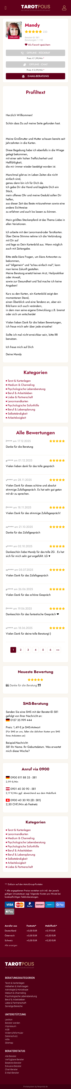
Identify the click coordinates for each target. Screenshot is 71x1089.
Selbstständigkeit (17, 414)
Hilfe (7, 1039)
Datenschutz (11, 1036)
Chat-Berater (11, 1069)
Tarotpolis (35, 8)
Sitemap (9, 1043)
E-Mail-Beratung (38, 76)
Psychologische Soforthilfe (23, 405)
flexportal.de (42, 1087)
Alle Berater (10, 1056)
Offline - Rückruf (38, 53)
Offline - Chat (38, 64)
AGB (7, 1029)
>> (57, 650)
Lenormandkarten (18, 401)
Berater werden (12, 1023)
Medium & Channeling (21, 385)
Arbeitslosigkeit (17, 418)
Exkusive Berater (13, 1066)
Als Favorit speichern (37, 45)
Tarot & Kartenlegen (19, 381)
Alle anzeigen (11, 945)
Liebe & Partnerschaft (20, 397)
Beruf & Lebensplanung (21, 409)
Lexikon (8, 1019)
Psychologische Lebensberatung (26, 389)
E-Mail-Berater (12, 1072)
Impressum (10, 1026)
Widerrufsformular (14, 1033)
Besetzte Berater (13, 1063)
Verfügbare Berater (14, 1059)
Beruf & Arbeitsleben (20, 393)
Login (64, 8)
